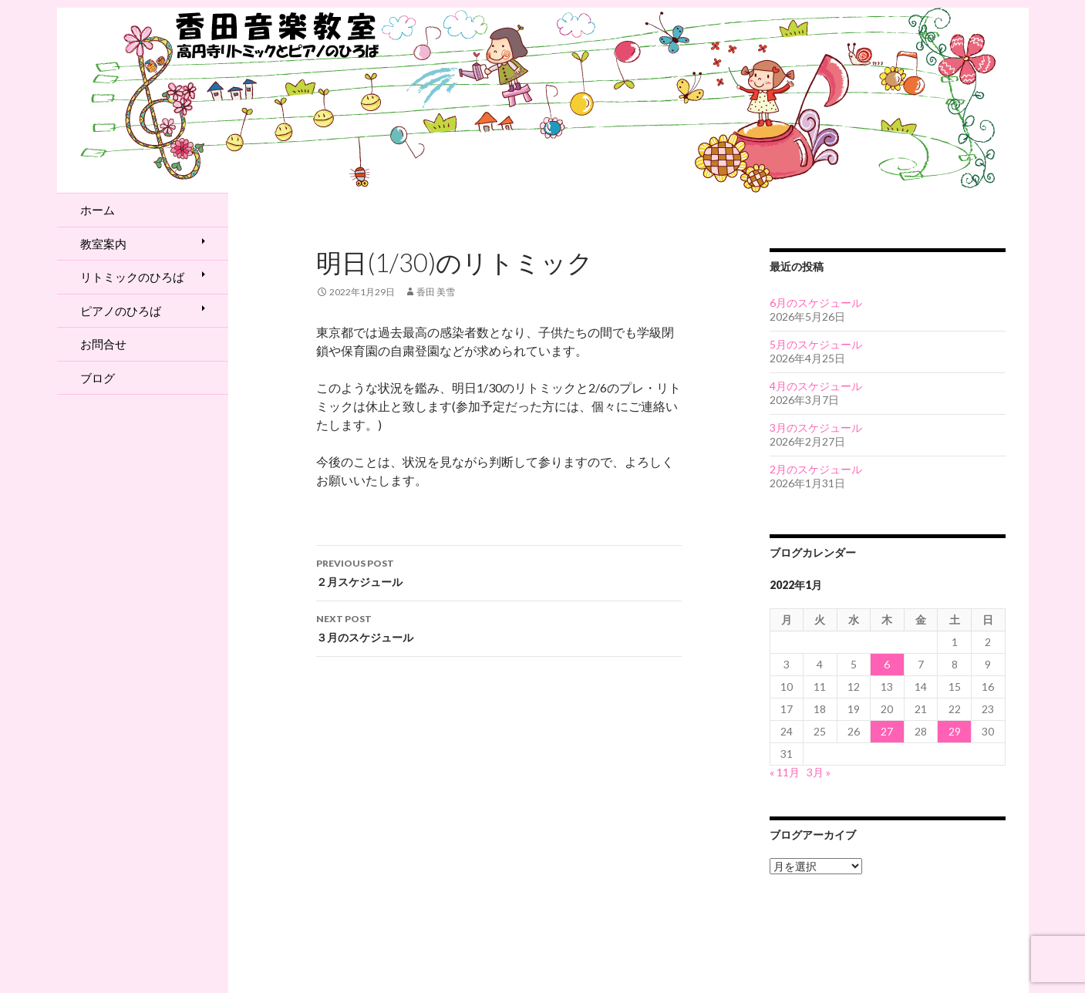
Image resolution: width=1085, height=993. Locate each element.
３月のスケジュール (499, 627)
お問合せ (103, 344)
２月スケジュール (499, 571)
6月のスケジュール (816, 302)
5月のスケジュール (816, 344)
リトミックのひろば (132, 277)
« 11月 (785, 772)
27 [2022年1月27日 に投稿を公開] (887, 731)
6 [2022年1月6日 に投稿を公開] (887, 664)
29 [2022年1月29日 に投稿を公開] (955, 731)
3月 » (819, 772)
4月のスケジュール (816, 385)
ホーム (97, 210)
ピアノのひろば (120, 311)
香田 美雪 (435, 292)
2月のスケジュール (816, 469)
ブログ (97, 378)
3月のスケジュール (816, 427)
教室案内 (103, 244)
